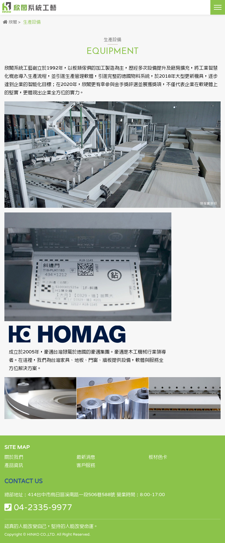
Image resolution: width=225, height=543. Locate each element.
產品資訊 (13, 465)
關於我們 (13, 457)
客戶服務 (85, 465)
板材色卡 (158, 457)
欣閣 (13, 22)
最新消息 (85, 457)
